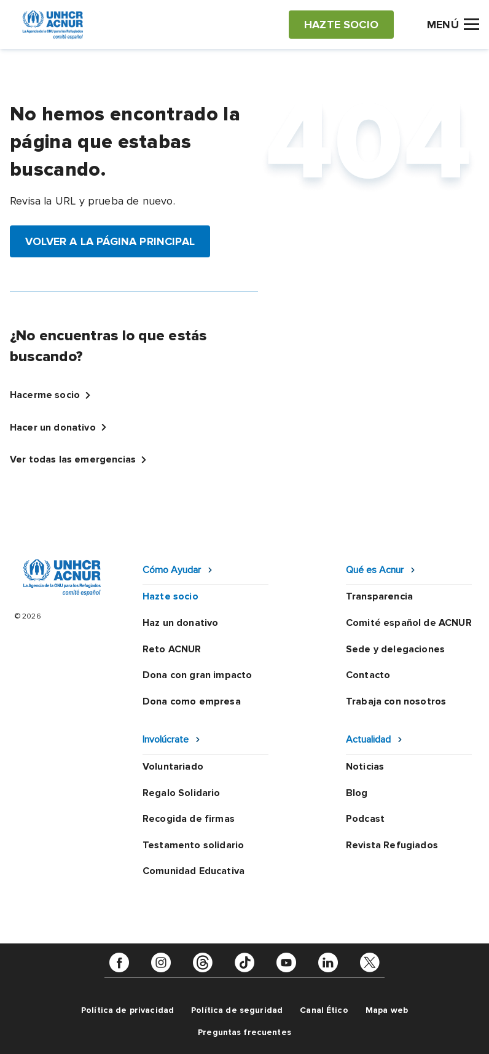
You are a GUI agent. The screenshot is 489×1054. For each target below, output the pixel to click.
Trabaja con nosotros (396, 701)
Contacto (368, 675)
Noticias (365, 766)
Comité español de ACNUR (409, 623)
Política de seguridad (237, 1010)
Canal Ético (324, 1010)
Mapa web (387, 1010)
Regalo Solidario (182, 793)
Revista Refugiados (392, 845)
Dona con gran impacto (197, 675)
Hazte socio (170, 596)
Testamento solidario (193, 845)
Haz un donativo (180, 623)
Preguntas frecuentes (244, 1032)
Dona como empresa (192, 701)
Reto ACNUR (172, 649)
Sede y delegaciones (395, 649)
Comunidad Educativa (193, 871)
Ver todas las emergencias (73, 459)
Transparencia (379, 596)
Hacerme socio (45, 395)
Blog (357, 793)
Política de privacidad (127, 1010)
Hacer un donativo (53, 427)
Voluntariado (173, 766)
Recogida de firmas (189, 819)
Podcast (365, 819)
